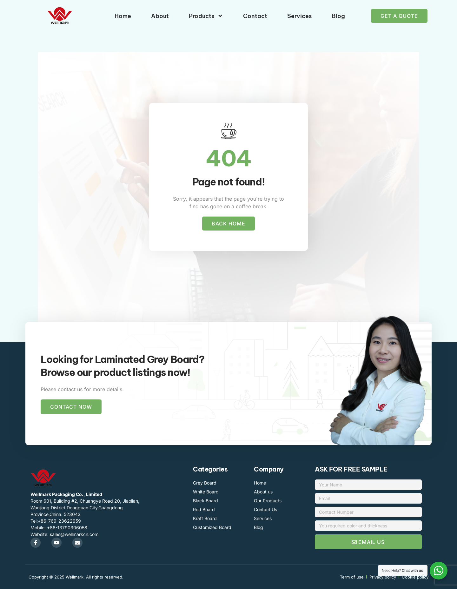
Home (123, 16)
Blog (338, 16)
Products (206, 16)
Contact (255, 16)
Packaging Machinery (211, 444)
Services (299, 16)
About (160, 16)
